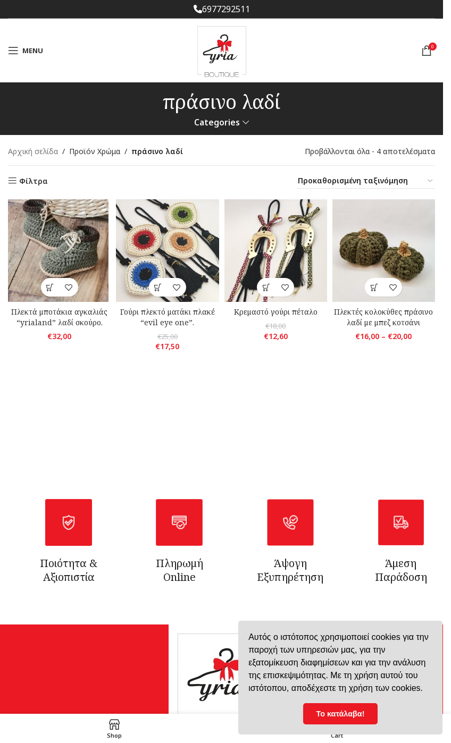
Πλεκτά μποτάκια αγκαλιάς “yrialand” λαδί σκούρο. (59, 317)
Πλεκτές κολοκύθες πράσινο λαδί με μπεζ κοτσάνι (383, 317)
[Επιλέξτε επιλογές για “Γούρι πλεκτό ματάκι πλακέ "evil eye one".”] (158, 287)
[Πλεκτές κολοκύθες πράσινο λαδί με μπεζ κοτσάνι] (383, 250)
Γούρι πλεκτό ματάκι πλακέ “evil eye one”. (167, 317)
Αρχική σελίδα (33, 151)
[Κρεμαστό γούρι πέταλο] (275, 250)
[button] (50, 287)
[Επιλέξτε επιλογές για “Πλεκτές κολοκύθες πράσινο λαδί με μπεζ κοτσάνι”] (374, 287)
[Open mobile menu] (25, 50)
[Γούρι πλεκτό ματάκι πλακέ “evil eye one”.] (167, 250)
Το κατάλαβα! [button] (340, 714)
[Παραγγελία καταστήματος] (366, 181)
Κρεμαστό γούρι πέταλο (276, 312)
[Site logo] (222, 50)
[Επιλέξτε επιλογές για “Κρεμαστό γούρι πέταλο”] (266, 287)
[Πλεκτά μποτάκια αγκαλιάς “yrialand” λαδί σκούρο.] (59, 250)
